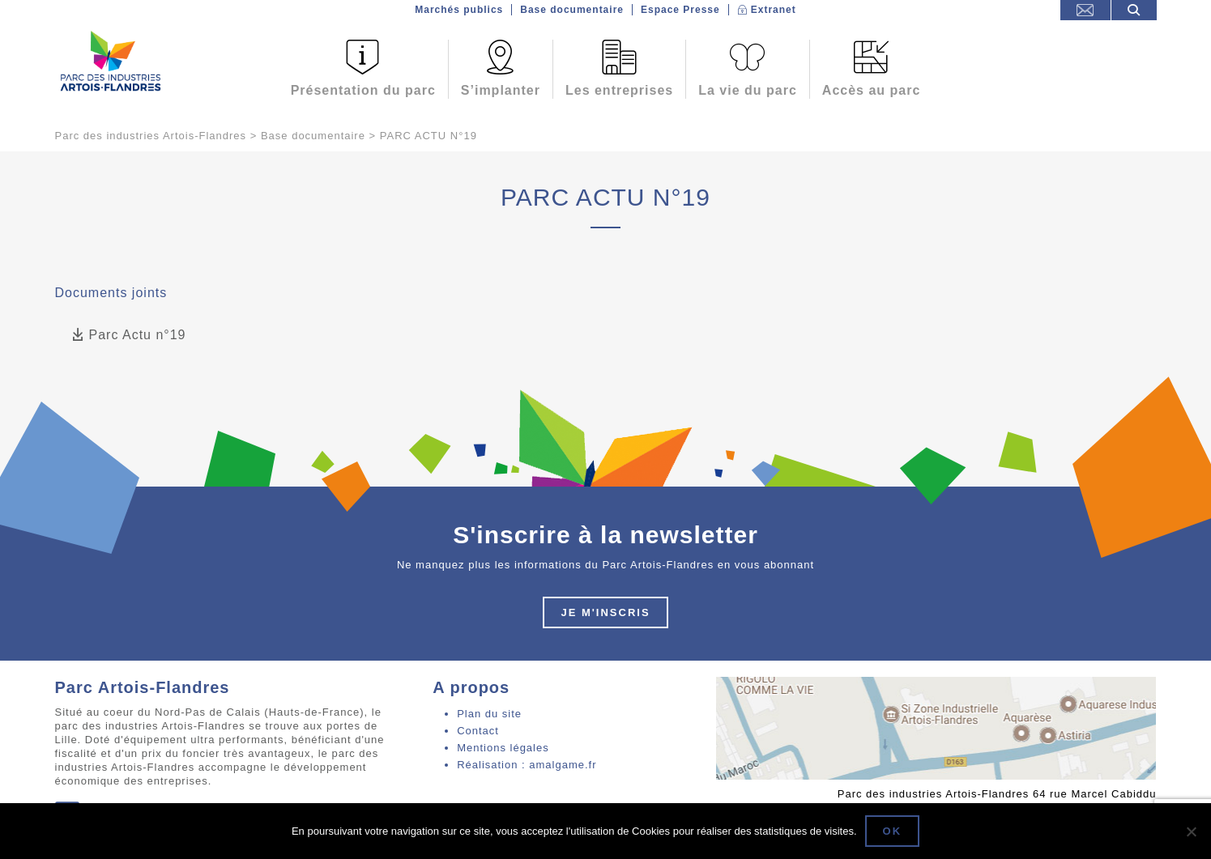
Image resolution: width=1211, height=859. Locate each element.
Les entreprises (619, 90)
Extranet (773, 9)
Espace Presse (680, 9)
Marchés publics (459, 9)
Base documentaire (572, 9)
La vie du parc (747, 90)
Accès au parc (871, 90)
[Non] (1191, 831)
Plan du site (489, 714)
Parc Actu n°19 (128, 336)
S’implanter (500, 90)
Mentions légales (503, 748)
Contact (478, 731)
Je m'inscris (605, 612)
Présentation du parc (363, 90)
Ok (892, 831)
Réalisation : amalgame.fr (526, 765)
